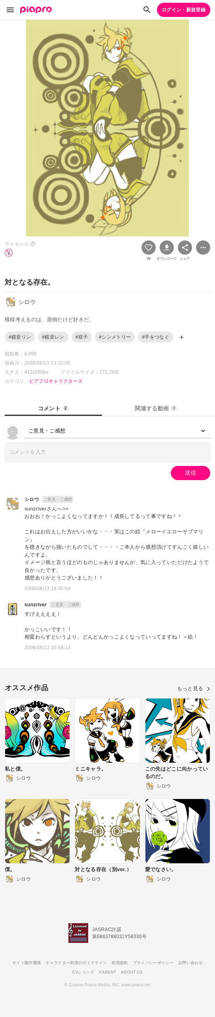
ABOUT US (132, 972)
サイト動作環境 (26, 963)
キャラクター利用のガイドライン (76, 963)
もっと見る (193, 688)
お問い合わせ (190, 963)
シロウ (32, 499)
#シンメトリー (115, 337)
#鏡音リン (20, 337)
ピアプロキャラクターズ (56, 381)
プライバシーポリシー (153, 963)
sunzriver (36, 604)
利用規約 (119, 963)
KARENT (108, 972)
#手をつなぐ (155, 337)
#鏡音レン (53, 337)
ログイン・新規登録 (184, 10)
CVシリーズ (83, 972)
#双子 (81, 337)
